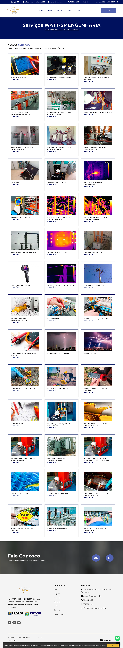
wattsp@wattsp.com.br (56, 2)
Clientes (70, 10)
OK (113, 645)
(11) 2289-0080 (87, 2)
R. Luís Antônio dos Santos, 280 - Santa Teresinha (96, 591)
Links (78, 10)
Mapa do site (59, 614)
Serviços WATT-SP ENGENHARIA (64, 30)
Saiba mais (15, 80)
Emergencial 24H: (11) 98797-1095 (106, 2)
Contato (108, 10)
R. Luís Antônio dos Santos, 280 (34, 2)
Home (41, 10)
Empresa (49, 10)
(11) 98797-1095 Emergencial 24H (94, 608)
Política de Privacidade (60, 645)
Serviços (60, 10)
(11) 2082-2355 (73, 2)
